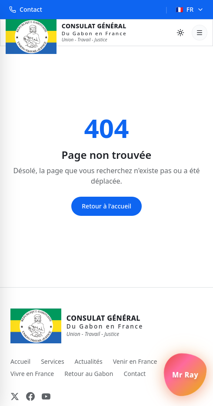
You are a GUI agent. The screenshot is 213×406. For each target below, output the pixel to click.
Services (52, 361)
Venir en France (135, 361)
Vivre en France (32, 373)
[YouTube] (46, 396)
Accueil (20, 361)
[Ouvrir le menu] (199, 32)
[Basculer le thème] (180, 32)
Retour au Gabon (88, 373)
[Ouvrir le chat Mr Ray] (185, 375)
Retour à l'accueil (106, 206)
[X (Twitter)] (14, 396)
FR (190, 9)
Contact (25, 9)
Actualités (89, 361)
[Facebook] (30, 396)
